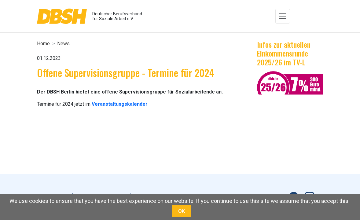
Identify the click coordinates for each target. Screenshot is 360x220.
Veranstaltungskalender (120, 104)
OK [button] (181, 211)
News (63, 43)
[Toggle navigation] (282, 16)
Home (43, 43)
